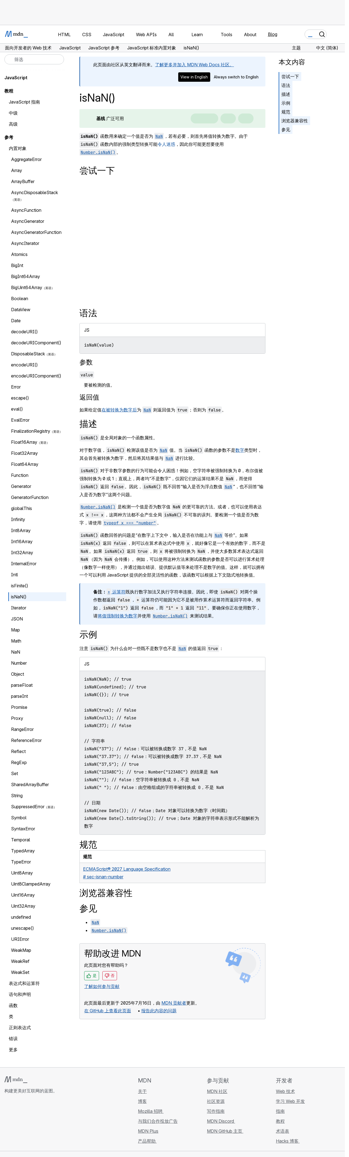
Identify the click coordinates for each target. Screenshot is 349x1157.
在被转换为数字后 (119, 410)
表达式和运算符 (24, 983)
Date (16, 320)
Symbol (18, 817)
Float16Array (24, 442)
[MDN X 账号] (27, 1123)
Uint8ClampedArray (30, 884)
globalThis (21, 508)
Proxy (17, 718)
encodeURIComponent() (36, 376)
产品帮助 (147, 1141)
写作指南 (216, 1111)
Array (16, 170)
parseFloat (22, 685)
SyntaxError (23, 828)
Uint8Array (22, 873)
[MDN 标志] (15, 1079)
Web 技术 (285, 1091)
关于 (142, 1091)
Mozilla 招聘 (151, 1111)
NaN (15, 652)
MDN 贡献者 (173, 1003)
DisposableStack (28, 353)
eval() (17, 409)
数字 (239, 450)
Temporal (20, 839)
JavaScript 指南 (24, 102)
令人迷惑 (166, 144)
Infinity (18, 519)
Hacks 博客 (288, 1141)
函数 (13, 1005)
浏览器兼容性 (294, 120)
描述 (285, 94)
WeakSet (20, 972)
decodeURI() (24, 331)
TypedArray (23, 851)
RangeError (22, 729)
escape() (23, 398)
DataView (20, 309)
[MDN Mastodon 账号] (37, 1123)
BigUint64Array (26, 287)
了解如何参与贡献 (101, 986)
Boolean (19, 298)
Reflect (18, 751)
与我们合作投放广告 (158, 1121)
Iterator (18, 608)
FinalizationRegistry (30, 431)
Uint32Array (23, 906)
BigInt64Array (25, 276)
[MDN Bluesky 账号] (17, 1123)
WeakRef (20, 961)
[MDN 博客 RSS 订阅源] (47, 1123)
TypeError (21, 862)
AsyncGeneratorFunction (36, 232)
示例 (285, 103)
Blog (272, 34)
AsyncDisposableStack (34, 192)
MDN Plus (148, 1131)
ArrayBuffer (22, 181)
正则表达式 (20, 1027)
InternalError (26, 563)
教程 (280, 1121)
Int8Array (21, 530)
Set (14, 773)
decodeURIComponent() (36, 342)
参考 (8, 137)
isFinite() (19, 585)
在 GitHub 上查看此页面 (107, 1010)
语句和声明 (20, 994)
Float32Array (24, 453)
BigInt (17, 265)
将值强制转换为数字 (117, 616)
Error (16, 387)
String (17, 795)
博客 (142, 1101)
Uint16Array (23, 895)
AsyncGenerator (27, 221)
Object (17, 674)
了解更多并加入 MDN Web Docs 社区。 (194, 64)
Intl (14, 574)
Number (19, 663)
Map (15, 630)
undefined (21, 917)
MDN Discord (221, 1121)
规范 (285, 112)
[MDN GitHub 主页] (7, 1123)
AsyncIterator (25, 243)
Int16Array (22, 541)
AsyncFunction (26, 210)
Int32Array (22, 552)
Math (16, 641)
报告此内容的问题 (159, 1010)
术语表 (282, 1131)
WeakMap (21, 950)
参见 (285, 129)
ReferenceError (26, 740)
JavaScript (15, 77)
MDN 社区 (217, 1091)
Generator (21, 486)
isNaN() (18, 596)
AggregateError (26, 159)
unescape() (25, 928)
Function (19, 475)
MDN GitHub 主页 (225, 1131)
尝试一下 (290, 76)
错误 (13, 1038)
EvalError (20, 420)
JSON (17, 619)
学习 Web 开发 (290, 1101)
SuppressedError (27, 806)
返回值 (89, 397)
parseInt (19, 696)
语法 (285, 85)
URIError (20, 939)
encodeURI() (24, 365)
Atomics (19, 254)
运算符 (116, 592)
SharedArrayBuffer (30, 784)
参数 (86, 362)
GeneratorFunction (30, 497)
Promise (19, 707)
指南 (280, 1111)
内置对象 (17, 148)
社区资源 (216, 1101)
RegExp (19, 762)
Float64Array (24, 464)
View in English (194, 77)
